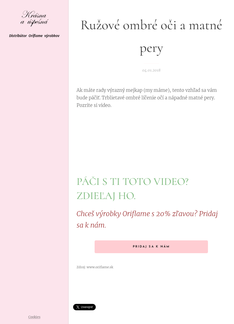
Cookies (34, 317)
